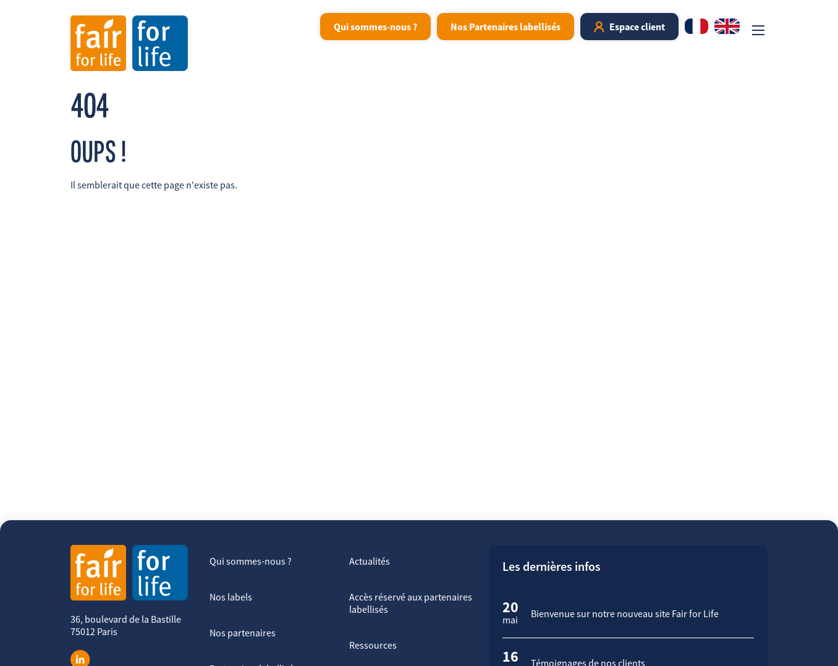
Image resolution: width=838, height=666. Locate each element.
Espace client (637, 26)
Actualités (369, 561)
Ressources (373, 645)
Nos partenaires (243, 632)
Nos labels (231, 597)
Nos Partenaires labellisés (506, 26)
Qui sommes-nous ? (375, 26)
